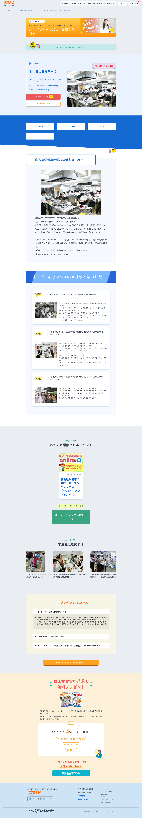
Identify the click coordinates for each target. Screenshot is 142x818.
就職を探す (81, 796)
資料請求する (71, 773)
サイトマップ (105, 789)
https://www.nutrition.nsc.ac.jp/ (48, 85)
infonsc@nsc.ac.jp (43, 89)
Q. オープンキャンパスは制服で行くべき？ (70, 612)
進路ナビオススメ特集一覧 (26, 10)
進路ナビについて (84, 799)
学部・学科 (71, 126)
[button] (28, 567)
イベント (40, 136)
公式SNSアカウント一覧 (108, 799)
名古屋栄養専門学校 (42, 71)
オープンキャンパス (43, 104)
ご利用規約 (104, 794)
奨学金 (102, 126)
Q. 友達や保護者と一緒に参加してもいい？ (70, 636)
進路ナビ (10, 10)
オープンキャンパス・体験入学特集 (48, 10)
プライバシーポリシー (107, 791)
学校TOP (40, 126)
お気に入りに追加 (105, 65)
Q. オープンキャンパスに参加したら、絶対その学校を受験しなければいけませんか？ (70, 645)
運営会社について (106, 802)
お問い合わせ (105, 797)
